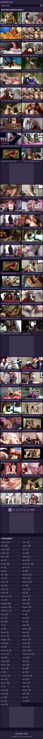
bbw (3, 571)
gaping (4, 643)
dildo (4, 600)
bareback (5, 564)
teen (25, 668)
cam (4, 578)
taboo (25, 661)
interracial (5, 675)
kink (4, 697)
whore (25, 693)
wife (25, 697)
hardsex (5, 668)
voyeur (25, 686)
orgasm (26, 589)
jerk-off (4, 690)
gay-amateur (6, 650)
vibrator (26, 683)
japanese (5, 683)
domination (6, 607)
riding (25, 632)
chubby (4, 592)
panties (26, 603)
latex (25, 549)
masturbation (28, 564)
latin (25, 553)
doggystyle (6, 603)
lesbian (26, 556)
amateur (5, 542)
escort (4, 618)
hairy (4, 657)
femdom (5, 636)
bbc (3, 567)
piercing (26, 610)
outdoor (26, 600)
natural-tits (27, 582)
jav (3, 686)
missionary (27, 574)
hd (3, 672)
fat (3, 625)
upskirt (25, 679)
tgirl (25, 672)
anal (4, 546)
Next (32, 510)
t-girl (26, 657)
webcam (26, 690)
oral (25, 585)
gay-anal (5, 654)
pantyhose (26, 607)
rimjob (25, 636)
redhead (26, 629)
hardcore (5, 665)
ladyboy (26, 546)
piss (25, 614)
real (25, 621)
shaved (26, 643)
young (26, 701)
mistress (26, 578)
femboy (4, 632)
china (4, 585)
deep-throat (6, 596)
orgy (25, 592)
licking (26, 560)
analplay (5, 553)
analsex (5, 556)
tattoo (26, 665)
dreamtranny (6, 610)
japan (4, 679)
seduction (26, 639)
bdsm (4, 574)
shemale (26, 650)
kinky (4, 701)
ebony (4, 614)
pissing (25, 618)
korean (25, 542)
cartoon (5, 582)
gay (4, 647)
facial (4, 621)
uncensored (27, 675)
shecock (26, 647)
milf (25, 571)
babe (4, 560)
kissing (4, 704)
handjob (5, 661)
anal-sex (5, 549)
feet (3, 629)
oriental (26, 596)
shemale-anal (28, 654)
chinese (5, 589)
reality (25, 625)
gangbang (5, 639)
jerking (4, 693)
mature (26, 567)
